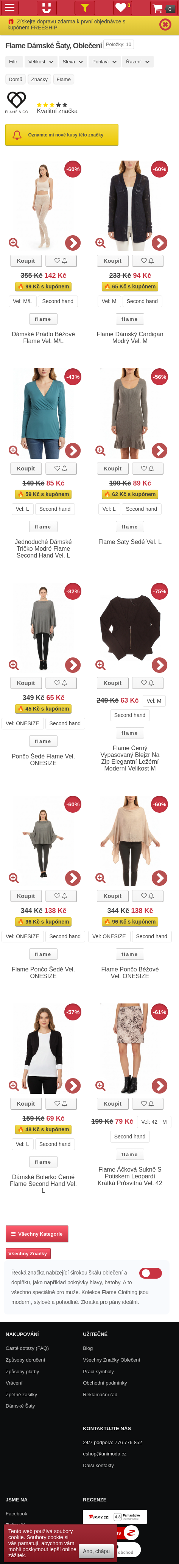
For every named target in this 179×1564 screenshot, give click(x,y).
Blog (88, 1348)
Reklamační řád (100, 1394)
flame (43, 319)
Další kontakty (98, 1465)
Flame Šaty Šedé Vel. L (130, 542)
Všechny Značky (27, 1253)
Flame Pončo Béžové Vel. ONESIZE (130, 972)
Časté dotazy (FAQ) (27, 1348)
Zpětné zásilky (21, 1394)
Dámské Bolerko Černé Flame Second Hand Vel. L (43, 1184)
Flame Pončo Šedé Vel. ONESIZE (43, 972)
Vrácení (14, 1383)
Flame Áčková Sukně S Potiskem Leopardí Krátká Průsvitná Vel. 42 (130, 1176)
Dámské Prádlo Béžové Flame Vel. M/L (43, 337)
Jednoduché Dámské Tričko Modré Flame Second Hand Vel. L (43, 549)
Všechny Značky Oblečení (111, 1360)
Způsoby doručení (25, 1360)
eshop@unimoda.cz (104, 1454)
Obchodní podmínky (105, 1383)
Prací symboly (98, 1371)
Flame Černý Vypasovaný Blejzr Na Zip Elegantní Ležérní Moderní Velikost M (130, 758)
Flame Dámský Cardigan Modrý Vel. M (130, 337)
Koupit (25, 260)
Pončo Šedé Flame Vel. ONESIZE (43, 759)
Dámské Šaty (20, 1406)
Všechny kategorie (36, 1234)
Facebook (16, 1514)
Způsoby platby (22, 1371)
